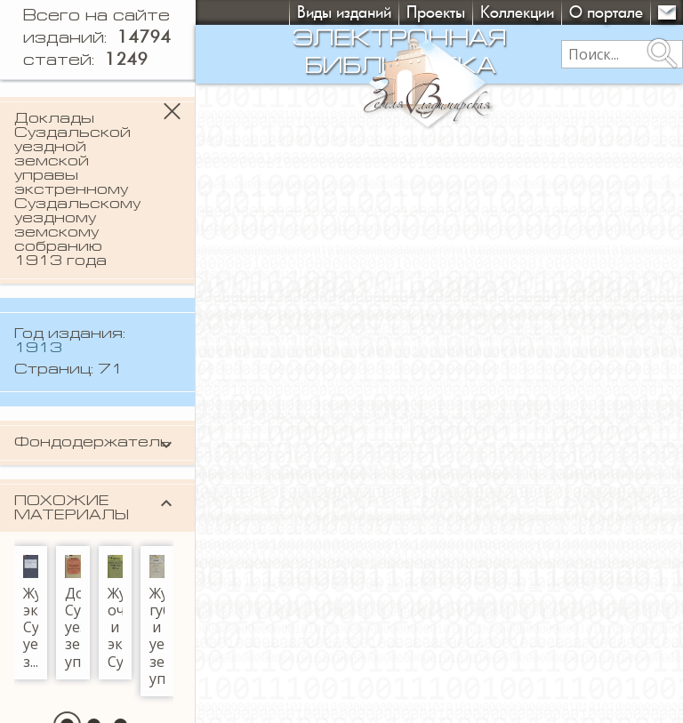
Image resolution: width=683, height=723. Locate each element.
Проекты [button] (435, 12)
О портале (606, 12)
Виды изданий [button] (344, 12)
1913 (38, 348)
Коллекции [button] (517, 12)
